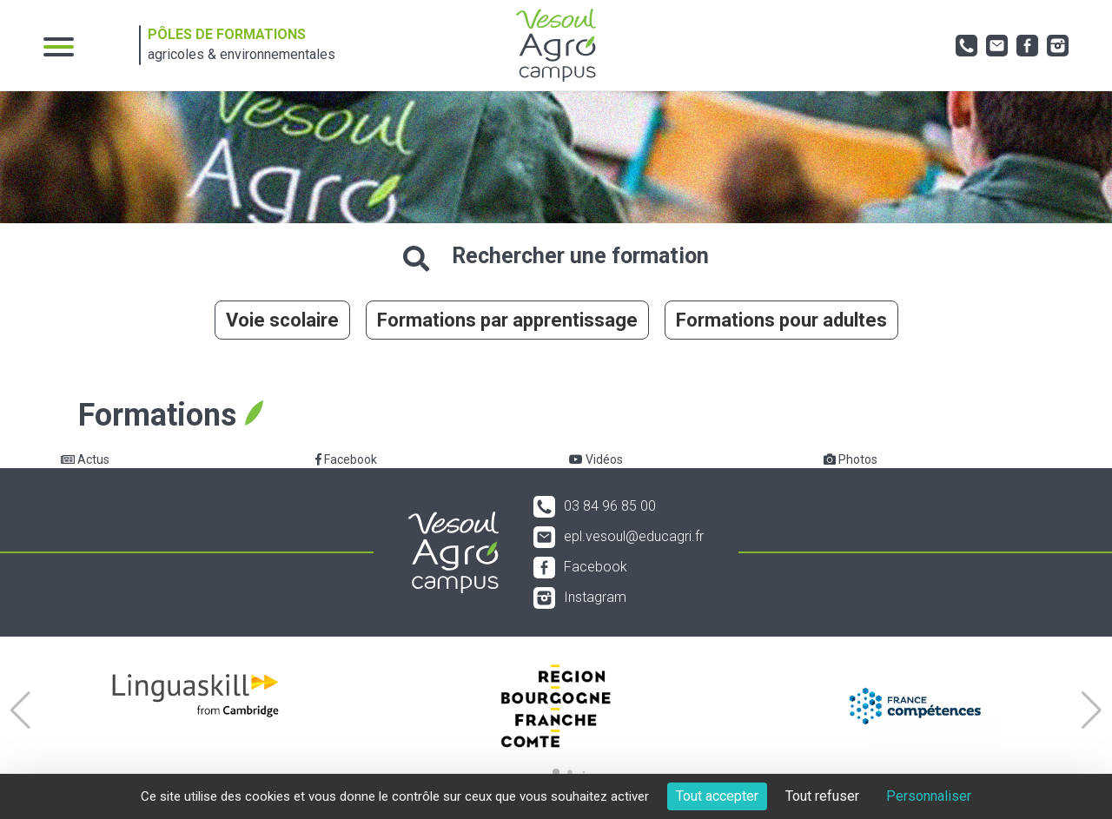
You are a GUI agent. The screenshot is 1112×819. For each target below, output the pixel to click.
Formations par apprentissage (507, 320)
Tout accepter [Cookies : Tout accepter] (717, 796)
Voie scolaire (282, 320)
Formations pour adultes (781, 320)
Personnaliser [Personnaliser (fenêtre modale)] (928, 796)
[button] (20, 710)
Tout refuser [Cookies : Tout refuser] (822, 796)
